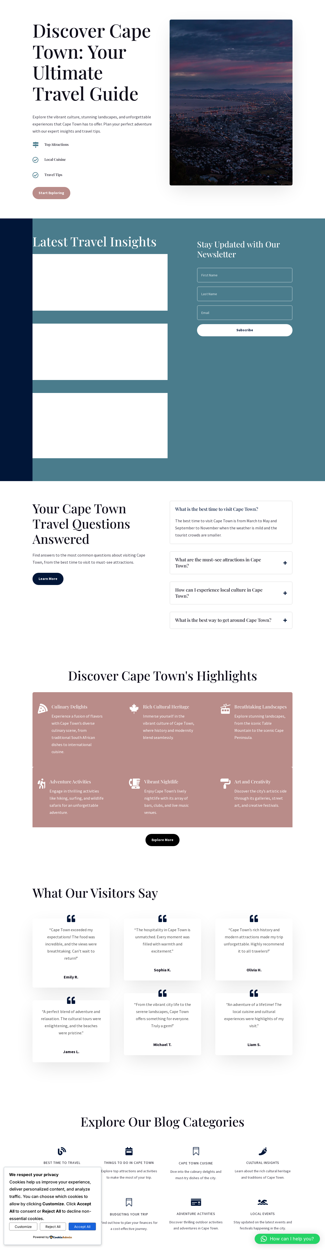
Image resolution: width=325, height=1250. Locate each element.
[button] (287, 1239)
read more (46, 302)
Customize (23, 1227)
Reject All (52, 1227)
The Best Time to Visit (66, 332)
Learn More (48, 578)
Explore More (162, 839)
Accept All (82, 1227)
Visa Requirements (63, 263)
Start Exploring (51, 193)
